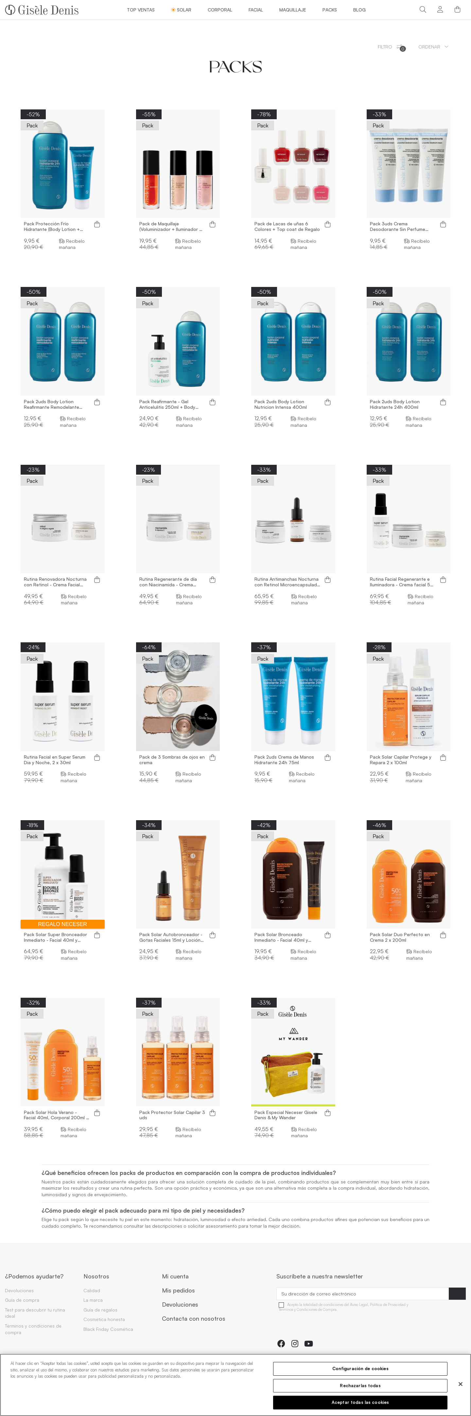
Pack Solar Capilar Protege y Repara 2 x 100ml (400, 759)
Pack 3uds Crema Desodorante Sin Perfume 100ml (397, 226)
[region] (235, 1385)
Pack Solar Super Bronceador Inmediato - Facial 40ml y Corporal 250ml (55, 937)
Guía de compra (22, 1300)
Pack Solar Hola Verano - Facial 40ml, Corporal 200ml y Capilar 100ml (56, 1115)
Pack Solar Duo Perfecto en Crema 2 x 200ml (400, 937)
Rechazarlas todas (360, 1385)
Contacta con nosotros (193, 1318)
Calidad (91, 1290)
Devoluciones (19, 1290)
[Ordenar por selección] (433, 46)
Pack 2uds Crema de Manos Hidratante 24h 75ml (284, 759)
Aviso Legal (359, 1305)
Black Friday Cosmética (108, 1329)
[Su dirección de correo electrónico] (363, 1294)
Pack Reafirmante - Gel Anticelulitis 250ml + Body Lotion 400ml (167, 404)
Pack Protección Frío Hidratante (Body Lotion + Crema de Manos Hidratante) (54, 226)
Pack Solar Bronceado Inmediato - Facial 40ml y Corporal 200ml (281, 937)
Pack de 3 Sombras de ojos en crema (172, 759)
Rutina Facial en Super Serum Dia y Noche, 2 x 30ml (54, 759)
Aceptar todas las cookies (360, 1402)
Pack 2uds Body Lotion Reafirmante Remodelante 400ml (51, 404)
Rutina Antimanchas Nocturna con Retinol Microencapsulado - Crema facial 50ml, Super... (287, 582)
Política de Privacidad (388, 1305)
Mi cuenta (175, 1276)
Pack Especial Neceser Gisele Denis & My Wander (285, 1115)
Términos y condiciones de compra (33, 1329)
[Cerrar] (460, 1384)
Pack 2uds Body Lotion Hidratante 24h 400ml (395, 404)
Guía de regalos (100, 1309)
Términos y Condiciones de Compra (308, 1310)
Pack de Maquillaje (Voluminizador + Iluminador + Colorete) (170, 226)
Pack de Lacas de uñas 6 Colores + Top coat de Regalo (287, 226)
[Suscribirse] (457, 1294)
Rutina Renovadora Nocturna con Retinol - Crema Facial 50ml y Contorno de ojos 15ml (56, 582)
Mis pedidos (178, 1290)
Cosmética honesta (104, 1319)
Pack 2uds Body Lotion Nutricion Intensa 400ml (280, 404)
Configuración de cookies (360, 1368)
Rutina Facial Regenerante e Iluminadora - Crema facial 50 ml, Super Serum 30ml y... (401, 582)
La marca (93, 1300)
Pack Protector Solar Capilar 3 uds (172, 1115)
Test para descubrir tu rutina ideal (35, 1313)
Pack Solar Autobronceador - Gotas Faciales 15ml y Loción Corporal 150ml (170, 937)
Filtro (392, 48)
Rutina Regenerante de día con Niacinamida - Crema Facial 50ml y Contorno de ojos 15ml (168, 582)
